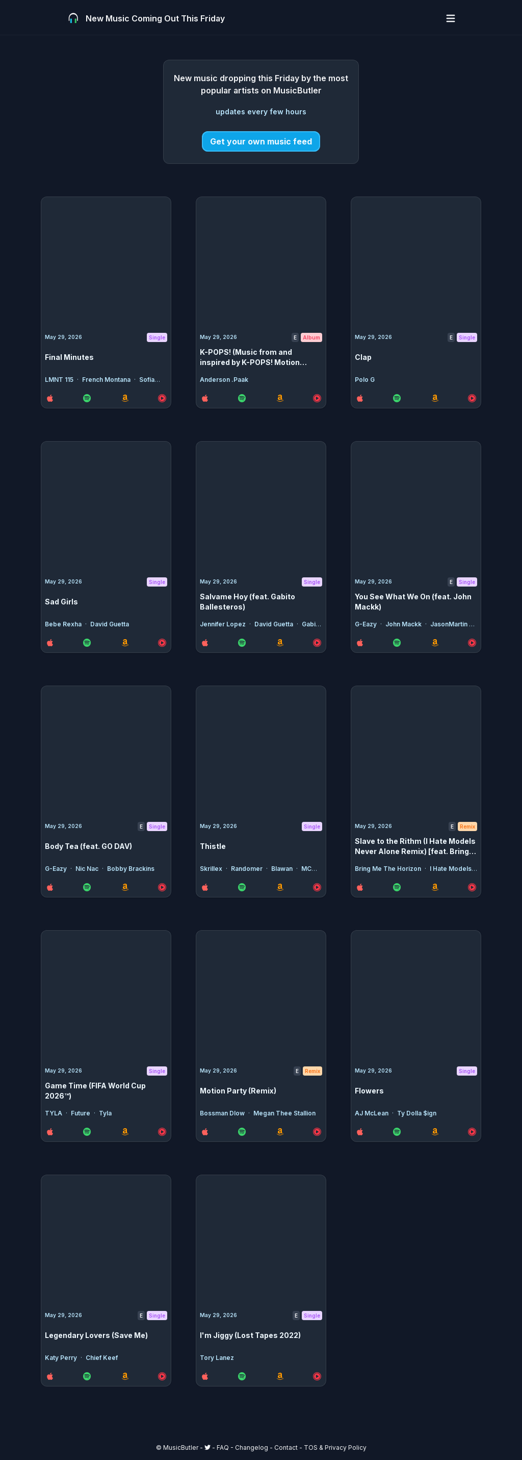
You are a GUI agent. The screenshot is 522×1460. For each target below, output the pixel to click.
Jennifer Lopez (223, 624)
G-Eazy (366, 624)
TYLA (54, 1113)
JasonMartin (449, 624)
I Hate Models (451, 868)
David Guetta (109, 624)
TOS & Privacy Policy (335, 1447)
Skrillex (212, 868)
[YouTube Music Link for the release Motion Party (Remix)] (317, 1132)
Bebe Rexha (64, 624)
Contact (286, 1447)
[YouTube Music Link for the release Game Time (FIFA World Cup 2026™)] (162, 1132)
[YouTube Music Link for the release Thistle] (317, 887)
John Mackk (404, 624)
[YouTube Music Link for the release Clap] (472, 398)
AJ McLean (372, 1113)
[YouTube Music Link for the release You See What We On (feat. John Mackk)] (472, 642)
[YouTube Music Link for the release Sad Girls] (162, 642)
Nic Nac (87, 868)
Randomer (247, 868)
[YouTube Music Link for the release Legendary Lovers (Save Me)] (162, 1376)
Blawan (282, 868)
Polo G (365, 379)
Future (81, 1113)
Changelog (251, 1447)
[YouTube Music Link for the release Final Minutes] (162, 398)
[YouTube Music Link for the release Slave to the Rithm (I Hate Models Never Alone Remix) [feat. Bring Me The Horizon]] (472, 887)
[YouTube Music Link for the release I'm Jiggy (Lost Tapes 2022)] (317, 1376)
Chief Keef (102, 1357)
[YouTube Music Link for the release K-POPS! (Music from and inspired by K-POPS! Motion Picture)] (317, 398)
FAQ (223, 1447)
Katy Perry (62, 1357)
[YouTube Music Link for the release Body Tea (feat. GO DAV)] (162, 887)
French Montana (107, 379)
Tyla (105, 1113)
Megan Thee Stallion (284, 1113)
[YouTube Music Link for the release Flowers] (472, 1132)
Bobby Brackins (130, 868)
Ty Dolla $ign (416, 1113)
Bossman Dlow (223, 1113)
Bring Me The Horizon (389, 868)
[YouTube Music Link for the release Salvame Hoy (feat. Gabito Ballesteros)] (317, 642)
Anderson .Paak (224, 379)
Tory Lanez (217, 1357)
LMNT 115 (60, 379)
